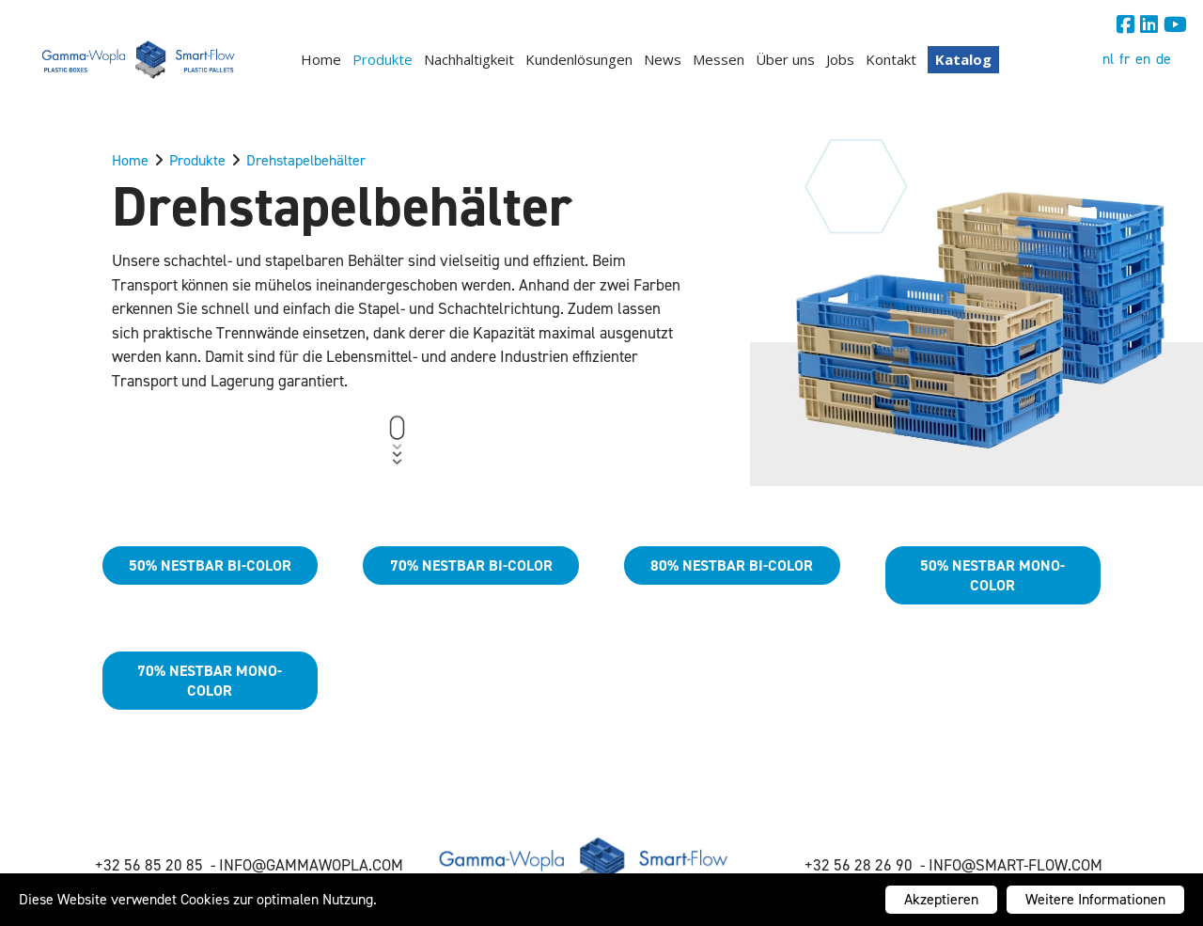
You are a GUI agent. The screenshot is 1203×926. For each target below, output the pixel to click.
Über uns (785, 59)
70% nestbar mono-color (209, 680)
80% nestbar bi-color (731, 565)
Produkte (382, 59)
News (662, 59)
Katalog (963, 59)
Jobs (840, 59)
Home (321, 59)
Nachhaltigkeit (469, 59)
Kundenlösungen (579, 59)
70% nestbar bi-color (471, 565)
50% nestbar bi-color (210, 565)
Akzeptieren (941, 899)
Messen (718, 59)
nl (1108, 59)
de (1163, 59)
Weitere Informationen (1095, 899)
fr (1124, 59)
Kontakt (891, 59)
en (1142, 59)
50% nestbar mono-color (992, 575)
